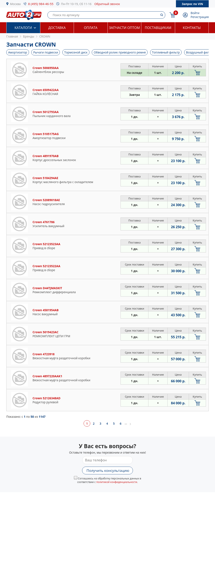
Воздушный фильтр (200, 52)
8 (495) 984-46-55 (41, 4)
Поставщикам (158, 27)
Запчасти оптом (124, 27)
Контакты (192, 27)
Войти (195, 13)
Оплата (90, 27)
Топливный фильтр (166, 52)
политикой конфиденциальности (116, 482)
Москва (15, 4)
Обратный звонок (107, 4)
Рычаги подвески (45, 52)
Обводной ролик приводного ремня (120, 52)
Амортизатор (17, 52)
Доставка (57, 27)
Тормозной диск (76, 52)
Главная (12, 36)
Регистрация (200, 17)
